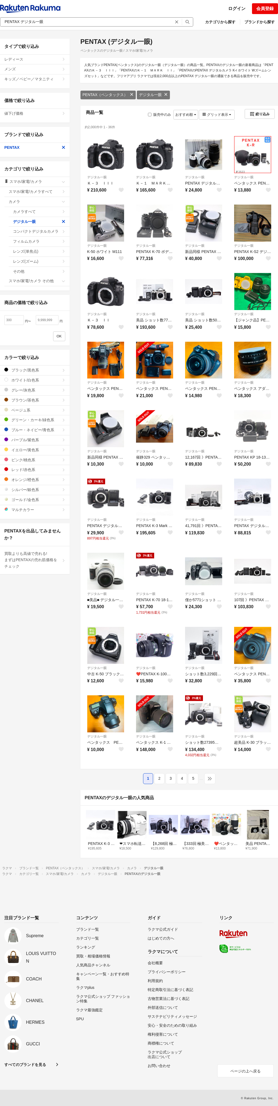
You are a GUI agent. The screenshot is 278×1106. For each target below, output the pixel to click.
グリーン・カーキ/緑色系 (34, 419)
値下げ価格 (34, 113)
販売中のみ (159, 115)
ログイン (236, 8)
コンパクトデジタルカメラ (39, 231)
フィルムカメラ (39, 241)
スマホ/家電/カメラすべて (37, 191)
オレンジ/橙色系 (34, 479)
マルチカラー (34, 509)
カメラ (37, 201)
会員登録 (265, 8)
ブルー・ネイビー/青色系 (34, 429)
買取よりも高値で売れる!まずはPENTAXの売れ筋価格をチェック (34, 560)
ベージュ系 (34, 410)
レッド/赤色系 (34, 469)
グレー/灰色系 (34, 390)
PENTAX (34, 147)
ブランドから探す (259, 22)
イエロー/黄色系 (34, 449)
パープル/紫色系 (34, 439)
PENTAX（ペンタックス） (108, 95)
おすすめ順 (185, 115)
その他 (39, 271)
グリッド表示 (216, 115)
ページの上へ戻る (245, 1071)
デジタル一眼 (153, 95)
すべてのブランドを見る (25, 1064)
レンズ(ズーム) (39, 261)
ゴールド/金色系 (34, 499)
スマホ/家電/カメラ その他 (37, 281)
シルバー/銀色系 (34, 489)
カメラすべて (39, 211)
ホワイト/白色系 (34, 380)
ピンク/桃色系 (34, 459)
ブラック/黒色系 (34, 370)
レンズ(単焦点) (39, 251)
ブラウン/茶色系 (34, 400)
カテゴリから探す (220, 22)
